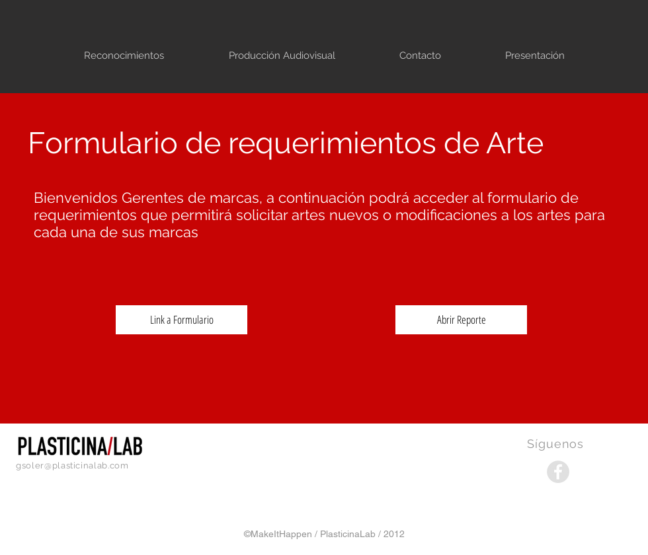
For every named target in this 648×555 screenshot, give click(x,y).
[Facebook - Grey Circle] (558, 472)
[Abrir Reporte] (461, 319)
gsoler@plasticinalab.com (72, 465)
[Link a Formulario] (181, 319)
